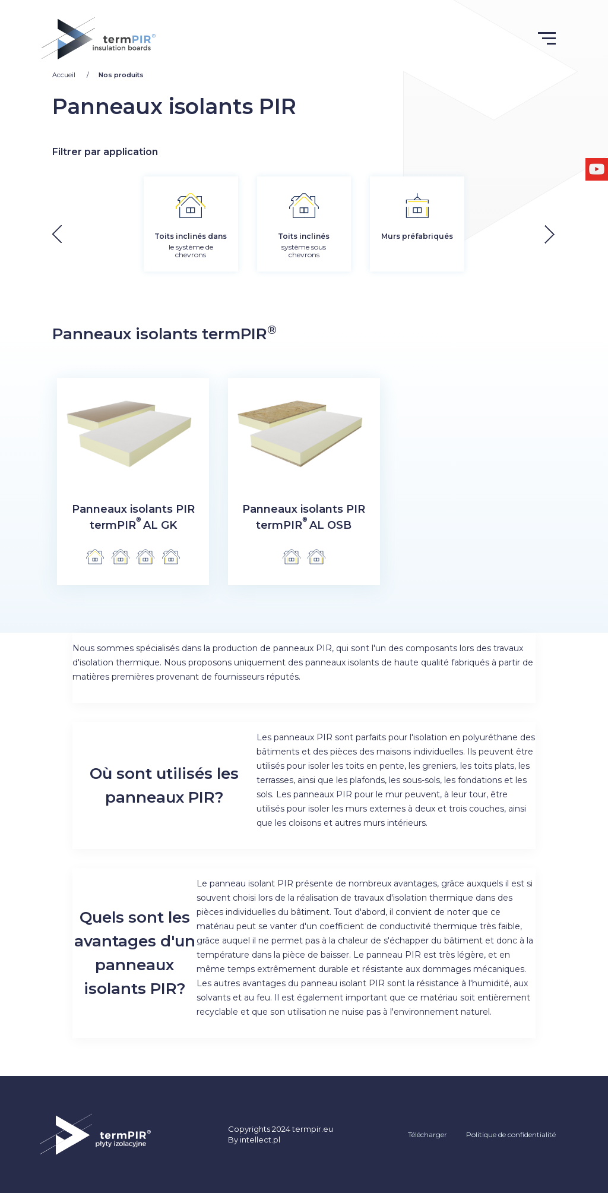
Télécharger (427, 1134)
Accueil (64, 75)
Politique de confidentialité (511, 1134)
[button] (558, 234)
